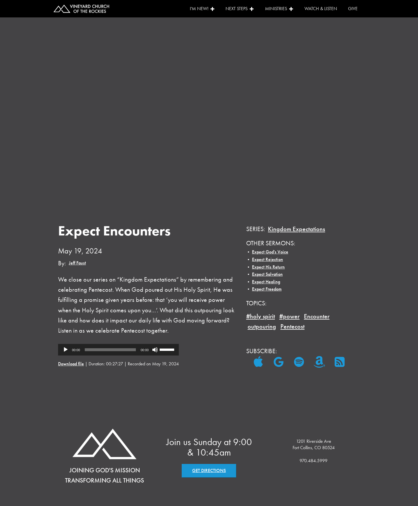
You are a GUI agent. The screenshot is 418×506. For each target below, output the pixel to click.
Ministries (279, 9)
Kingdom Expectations (296, 229)
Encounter (316, 316)
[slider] (110, 349)
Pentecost (292, 326)
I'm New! (202, 9)
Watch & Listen (321, 9)
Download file (71, 364)
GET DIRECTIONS (209, 470)
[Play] (66, 350)
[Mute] (155, 350)
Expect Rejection (267, 259)
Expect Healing (266, 282)
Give (353, 9)
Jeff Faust (77, 263)
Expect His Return (268, 267)
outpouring (262, 326)
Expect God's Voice (270, 252)
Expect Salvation (267, 274)
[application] (118, 350)
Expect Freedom (267, 289)
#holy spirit (260, 316)
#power (289, 316)
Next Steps (240, 9)
